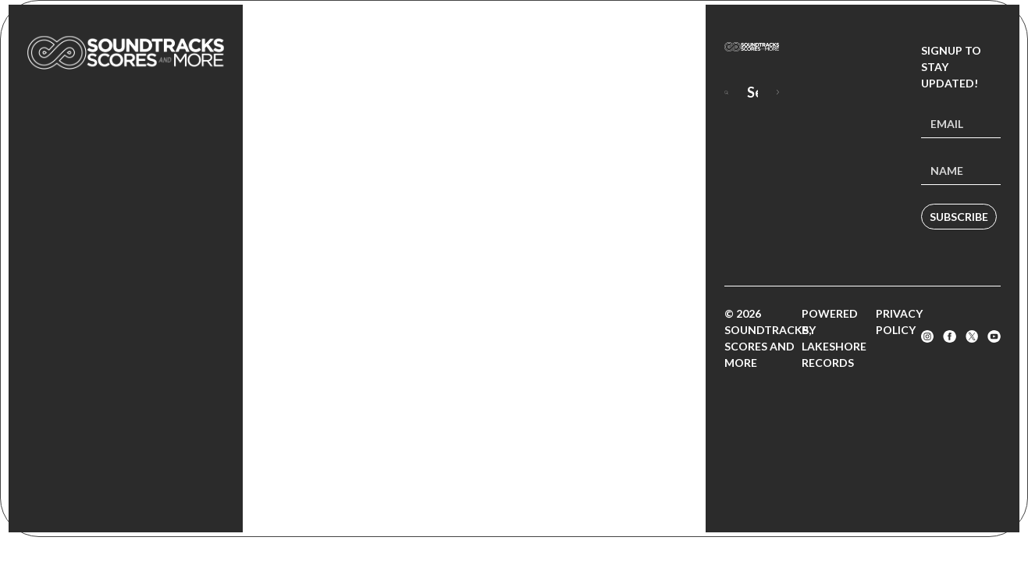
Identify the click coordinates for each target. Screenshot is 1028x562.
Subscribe (959, 216)
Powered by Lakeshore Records (834, 338)
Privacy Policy (899, 321)
